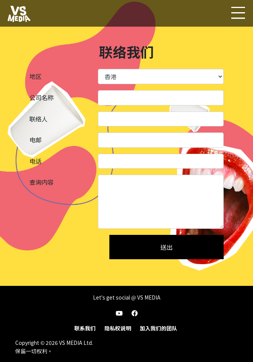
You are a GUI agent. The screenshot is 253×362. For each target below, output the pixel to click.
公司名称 (41, 97)
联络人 (38, 118)
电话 (35, 161)
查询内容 (41, 182)
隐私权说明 (117, 328)
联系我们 (85, 328)
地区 (35, 76)
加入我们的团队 (158, 328)
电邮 (35, 139)
